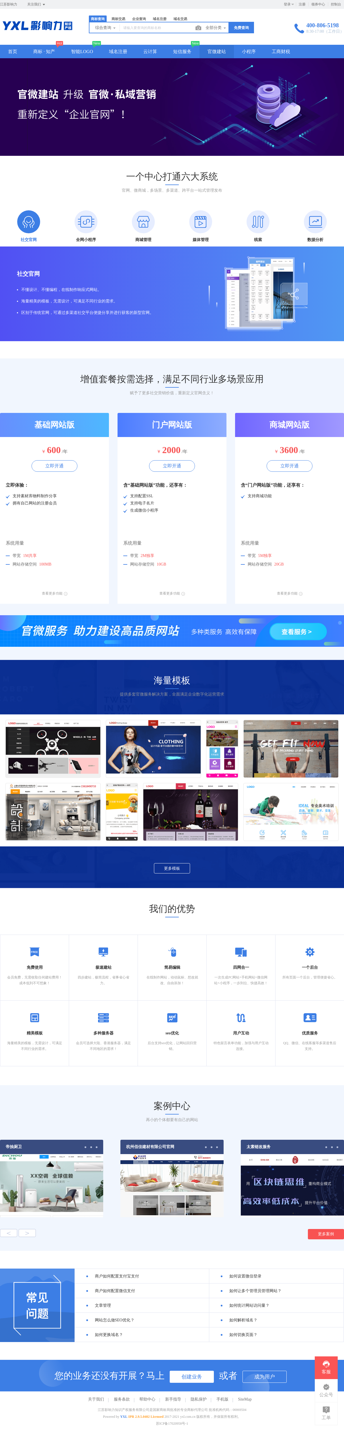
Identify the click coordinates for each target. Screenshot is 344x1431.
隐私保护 (199, 1399)
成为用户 (264, 1377)
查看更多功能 (54, 593)
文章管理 (103, 1305)
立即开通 (54, 465)
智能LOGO (82, 51)
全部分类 (216, 28)
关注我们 (36, 4)
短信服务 (182, 51)
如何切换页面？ (243, 1335)
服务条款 (122, 1399)
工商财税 (281, 51)
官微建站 (217, 51)
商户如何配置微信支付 (115, 1291)
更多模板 (172, 868)
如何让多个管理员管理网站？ (255, 1291)
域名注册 (160, 19)
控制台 (336, 4)
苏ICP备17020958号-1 (172, 1424)
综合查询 (105, 28)
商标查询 (98, 19)
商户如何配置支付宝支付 (117, 1276)
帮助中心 (147, 1399)
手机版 (222, 1399)
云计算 (150, 51)
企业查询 (139, 19)
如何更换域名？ (109, 1335)
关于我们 (96, 1399)
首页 (12, 51)
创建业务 (191, 1377)
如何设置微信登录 (245, 1276)
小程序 (249, 51)
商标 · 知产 (44, 51)
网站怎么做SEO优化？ (114, 1320)
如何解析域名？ (243, 1320)
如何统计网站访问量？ (249, 1305)
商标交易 (118, 19)
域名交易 (180, 19)
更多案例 (326, 1234)
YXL (123, 1417)
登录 (287, 4)
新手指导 (173, 1399)
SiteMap (244, 1399)
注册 (302, 4)
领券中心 (318, 4)
